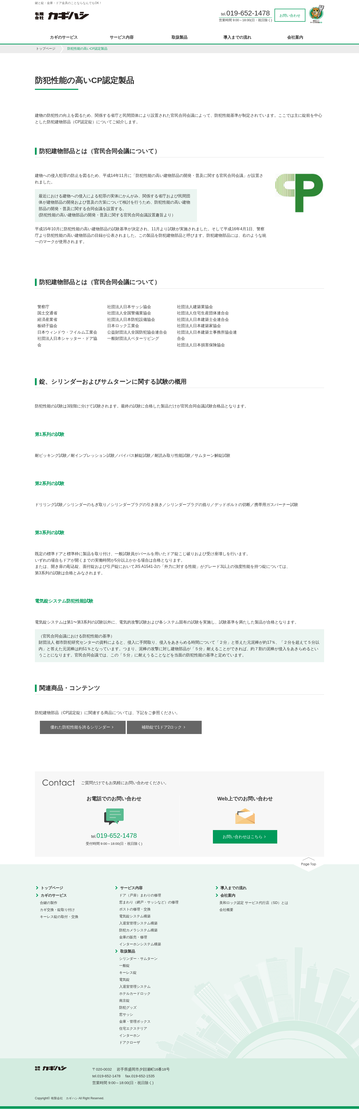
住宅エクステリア (133, 1029)
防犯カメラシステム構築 (138, 930)
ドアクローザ (129, 1043)
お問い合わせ (289, 15)
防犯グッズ (128, 1008)
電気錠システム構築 (135, 916)
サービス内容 (122, 37)
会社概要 (226, 910)
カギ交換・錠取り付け (57, 910)
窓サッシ (126, 1015)
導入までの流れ (237, 37)
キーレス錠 (128, 973)
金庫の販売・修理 (133, 937)
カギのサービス (64, 37)
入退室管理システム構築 (138, 923)
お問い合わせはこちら (245, 837)
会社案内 (295, 37)
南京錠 (124, 1001)
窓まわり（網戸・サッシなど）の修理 (149, 902)
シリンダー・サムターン (138, 959)
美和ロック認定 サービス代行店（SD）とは (253, 903)
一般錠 (124, 966)
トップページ (45, 48)
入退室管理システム (135, 987)
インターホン (129, 1036)
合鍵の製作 (48, 903)
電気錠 (124, 980)
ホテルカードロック (135, 994)
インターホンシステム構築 (140, 944)
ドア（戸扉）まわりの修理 (140, 895)
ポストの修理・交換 (135, 909)
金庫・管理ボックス (135, 1022)
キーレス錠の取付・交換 (59, 917)
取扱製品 (179, 37)
